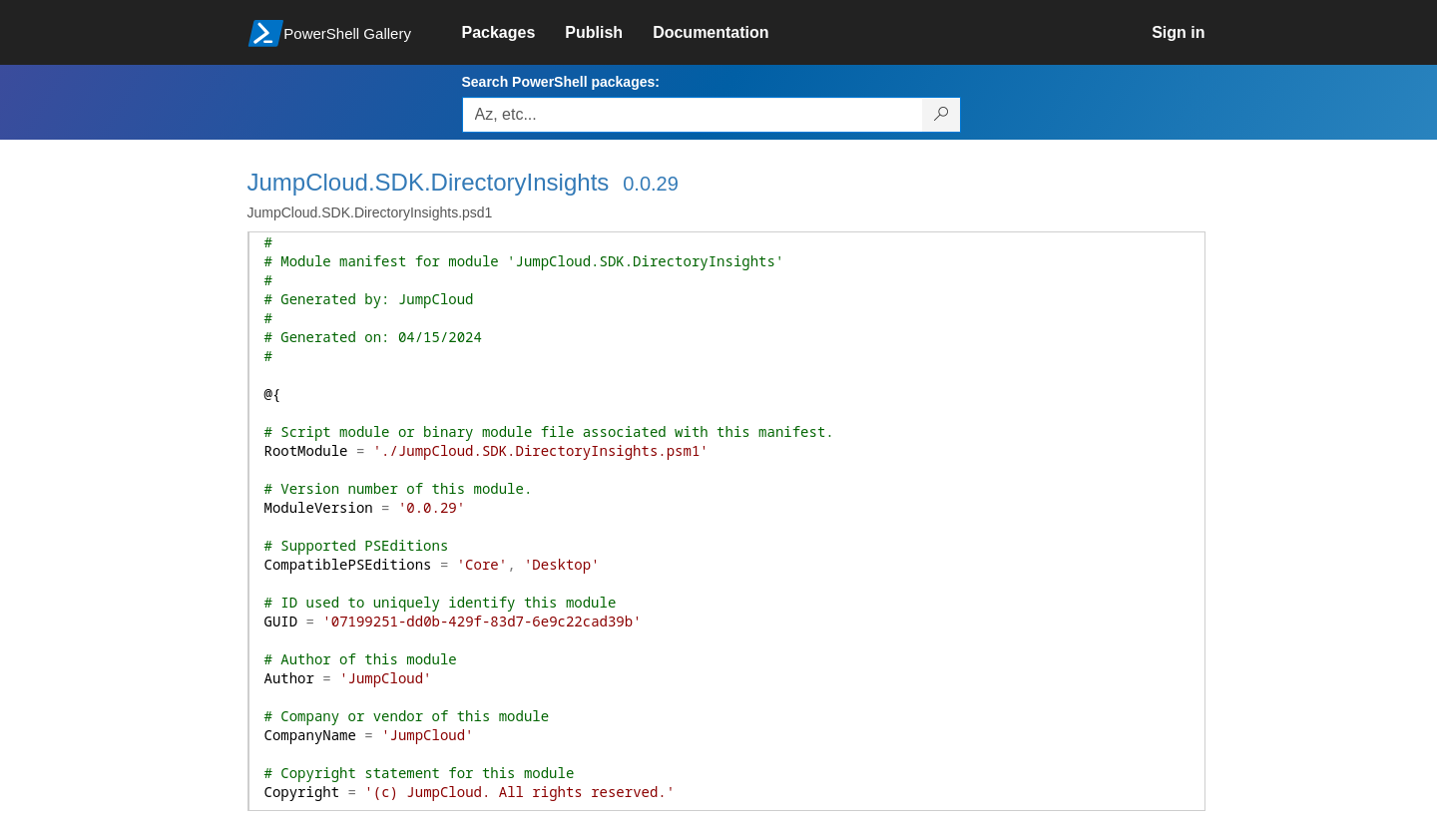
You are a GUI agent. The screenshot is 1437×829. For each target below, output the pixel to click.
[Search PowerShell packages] (941, 115)
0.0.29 (651, 184)
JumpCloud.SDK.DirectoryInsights (428, 182)
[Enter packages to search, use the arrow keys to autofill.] (692, 115)
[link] (514, 33)
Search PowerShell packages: (561, 82)
